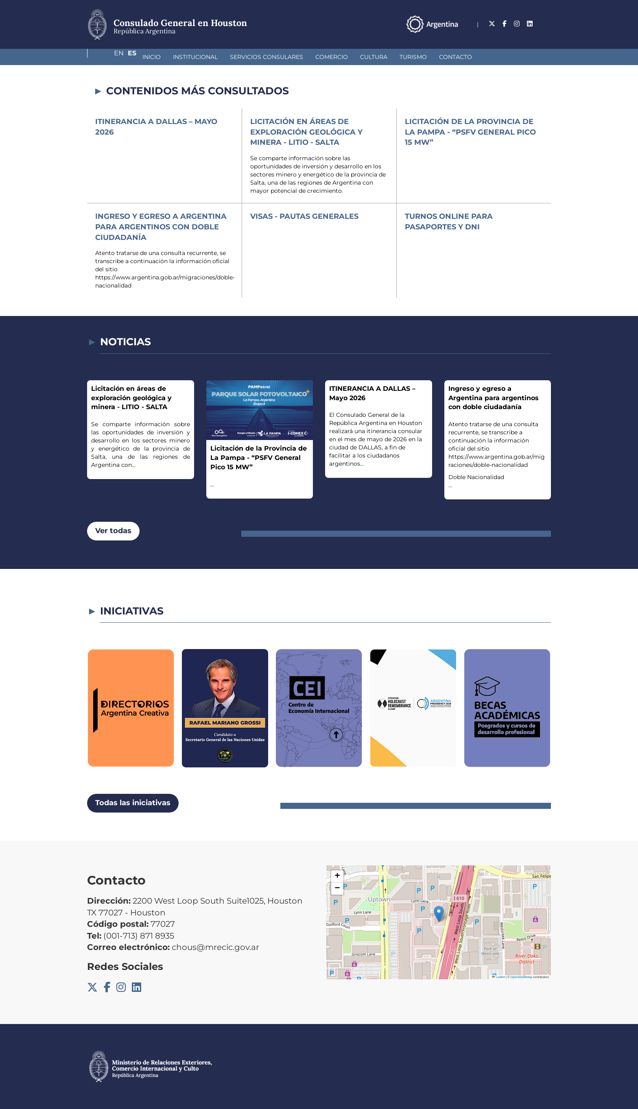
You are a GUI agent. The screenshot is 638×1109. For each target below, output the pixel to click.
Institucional (152, 57)
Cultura (330, 57)
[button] (439, 914)
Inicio (108, 57)
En (530, 24)
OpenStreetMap (521, 977)
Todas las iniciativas (132, 802)
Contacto (412, 57)
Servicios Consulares (223, 57)
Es (546, 24)
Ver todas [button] (113, 530)
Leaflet (498, 977)
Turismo (370, 57)
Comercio (288, 57)
